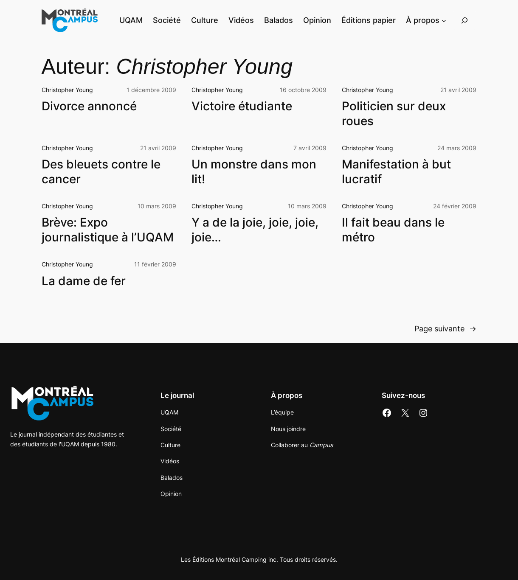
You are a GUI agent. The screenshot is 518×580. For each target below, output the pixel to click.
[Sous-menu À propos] (444, 20)
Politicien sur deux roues (394, 113)
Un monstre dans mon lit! (253, 171)
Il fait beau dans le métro (393, 229)
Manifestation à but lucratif (396, 171)
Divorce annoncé (89, 106)
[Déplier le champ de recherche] (464, 20)
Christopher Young (67, 89)
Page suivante (445, 329)
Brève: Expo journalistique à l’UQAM (108, 229)
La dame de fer (84, 281)
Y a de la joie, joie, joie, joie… (254, 229)
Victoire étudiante (241, 106)
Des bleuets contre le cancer (101, 171)
